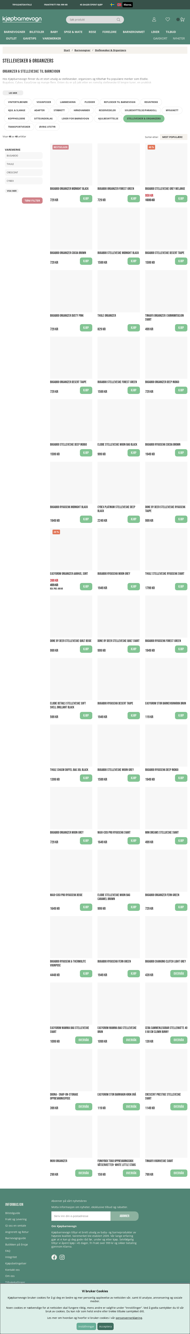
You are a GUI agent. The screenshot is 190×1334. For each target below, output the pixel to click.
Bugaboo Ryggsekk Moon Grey (114, 574)
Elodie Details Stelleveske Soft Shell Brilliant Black (68, 705)
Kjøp (86, 974)
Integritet (11, 1257)
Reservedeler (107, 110)
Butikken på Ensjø (16, 1244)
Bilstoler (36, 32)
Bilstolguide (12, 1213)
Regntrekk (151, 102)
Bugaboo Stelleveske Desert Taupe (164, 253)
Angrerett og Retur (17, 1232)
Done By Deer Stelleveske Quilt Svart (119, 641)
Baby (54, 32)
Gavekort (160, 38)
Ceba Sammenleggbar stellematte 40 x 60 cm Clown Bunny (166, 1030)
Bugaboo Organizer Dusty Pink (66, 316)
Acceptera (105, 1326)
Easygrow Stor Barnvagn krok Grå (117, 1095)
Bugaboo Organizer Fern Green (162, 895)
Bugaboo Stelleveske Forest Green (117, 382)
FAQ (7, 1251)
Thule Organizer (107, 316)
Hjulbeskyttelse (108, 118)
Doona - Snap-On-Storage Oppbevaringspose (64, 1096)
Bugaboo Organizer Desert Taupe (68, 382)
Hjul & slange (16, 110)
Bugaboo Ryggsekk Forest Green (163, 641)
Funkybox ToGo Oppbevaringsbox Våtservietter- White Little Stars (117, 1163)
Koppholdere (16, 118)
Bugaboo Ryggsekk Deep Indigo (161, 770)
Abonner (124, 1216)
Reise (92, 32)
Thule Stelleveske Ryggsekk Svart (164, 574)
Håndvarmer (82, 110)
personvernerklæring (129, 1318)
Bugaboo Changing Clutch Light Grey (165, 961)
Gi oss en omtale (15, 1225)
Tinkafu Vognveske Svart (159, 1161)
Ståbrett (59, 110)
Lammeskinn (68, 102)
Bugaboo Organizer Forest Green (116, 189)
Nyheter (179, 38)
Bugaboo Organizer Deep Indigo (162, 382)
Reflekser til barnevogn (119, 102)
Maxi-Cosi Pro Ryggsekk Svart (114, 832)
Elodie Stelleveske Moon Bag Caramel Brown (114, 897)
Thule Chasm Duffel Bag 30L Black (69, 770)
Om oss (10, 1276)
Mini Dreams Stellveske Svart (162, 832)
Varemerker (52, 38)
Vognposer (44, 102)
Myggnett (172, 110)
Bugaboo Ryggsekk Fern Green (114, 961)
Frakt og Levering (16, 1219)
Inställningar (86, 1326)
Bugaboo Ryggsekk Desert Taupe (115, 703)
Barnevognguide (15, 1238)
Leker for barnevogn (75, 118)
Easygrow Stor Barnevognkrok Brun (165, 703)
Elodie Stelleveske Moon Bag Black (117, 445)
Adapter (39, 110)
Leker (155, 32)
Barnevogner (14, 32)
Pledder (90, 102)
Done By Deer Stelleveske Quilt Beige (71, 641)
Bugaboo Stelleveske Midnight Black (118, 253)
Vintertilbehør (18, 102)
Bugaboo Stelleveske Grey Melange (165, 189)
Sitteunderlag (43, 118)
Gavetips (29, 38)
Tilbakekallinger (15, 1282)
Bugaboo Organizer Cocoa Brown (68, 253)
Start (67, 50)
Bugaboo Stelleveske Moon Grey (116, 770)
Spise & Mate (73, 32)
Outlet (11, 38)
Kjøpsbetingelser (15, 1263)
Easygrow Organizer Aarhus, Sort (69, 574)
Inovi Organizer (58, 1161)
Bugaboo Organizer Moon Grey (66, 832)
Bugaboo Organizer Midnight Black (69, 189)
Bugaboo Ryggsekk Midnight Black (69, 507)
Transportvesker (19, 126)
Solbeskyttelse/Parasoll (141, 110)
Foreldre (109, 32)
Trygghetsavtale (22, 4)
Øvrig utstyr (47, 126)
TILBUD (171, 32)
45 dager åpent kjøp (91, 4)
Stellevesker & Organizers (110, 50)
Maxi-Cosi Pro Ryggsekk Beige (66, 895)
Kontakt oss (12, 1269)
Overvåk (179, 974)
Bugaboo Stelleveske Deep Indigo (68, 445)
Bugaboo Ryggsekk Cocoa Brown (162, 445)
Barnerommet (134, 32)
